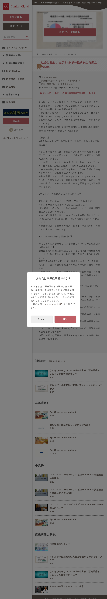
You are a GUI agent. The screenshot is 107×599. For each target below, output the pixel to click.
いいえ (41, 319)
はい (65, 319)
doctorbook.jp (51, 304)
